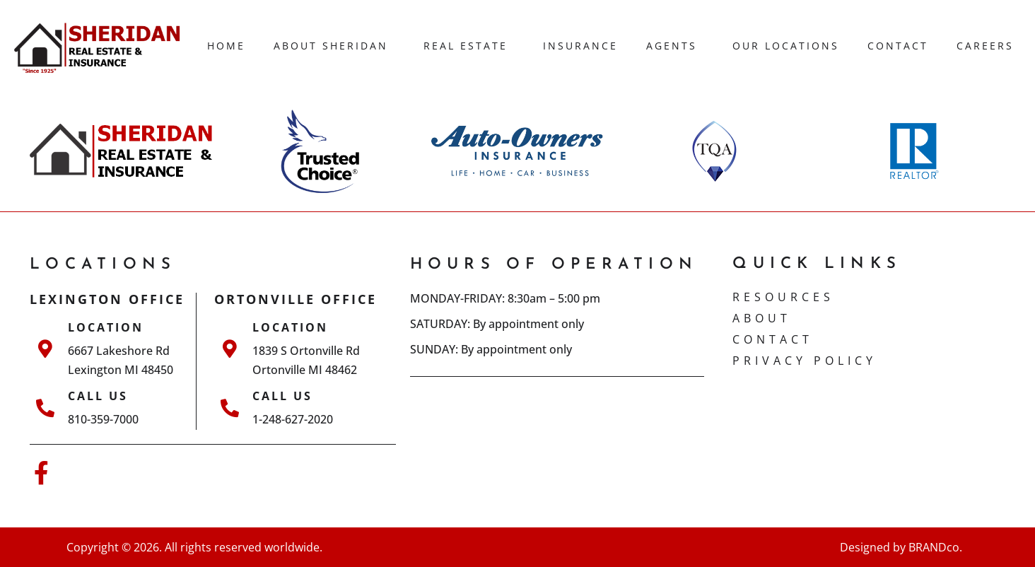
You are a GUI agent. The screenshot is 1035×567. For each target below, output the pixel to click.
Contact (897, 45)
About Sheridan (334, 46)
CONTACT (772, 339)
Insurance (580, 45)
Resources (783, 297)
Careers (985, 45)
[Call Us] (45, 407)
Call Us (98, 396)
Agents (675, 46)
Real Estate (469, 46)
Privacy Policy (804, 360)
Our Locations (785, 45)
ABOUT (761, 318)
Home (226, 45)
